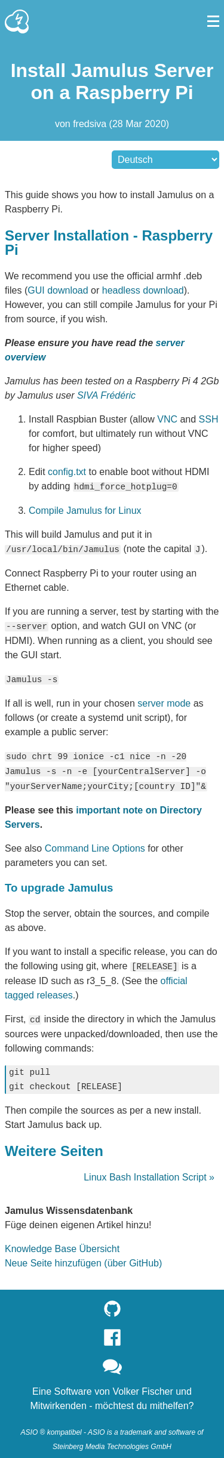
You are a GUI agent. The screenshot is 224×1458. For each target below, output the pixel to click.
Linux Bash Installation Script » (149, 1172)
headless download (143, 290)
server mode (164, 701)
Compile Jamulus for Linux (85, 510)
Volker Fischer (142, 1386)
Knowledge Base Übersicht (62, 1243)
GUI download (57, 290)
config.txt (67, 472)
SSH (209, 419)
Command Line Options (95, 844)
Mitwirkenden (58, 1400)
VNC (167, 419)
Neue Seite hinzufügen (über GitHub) (83, 1258)
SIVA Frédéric (106, 395)
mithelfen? (172, 1400)
